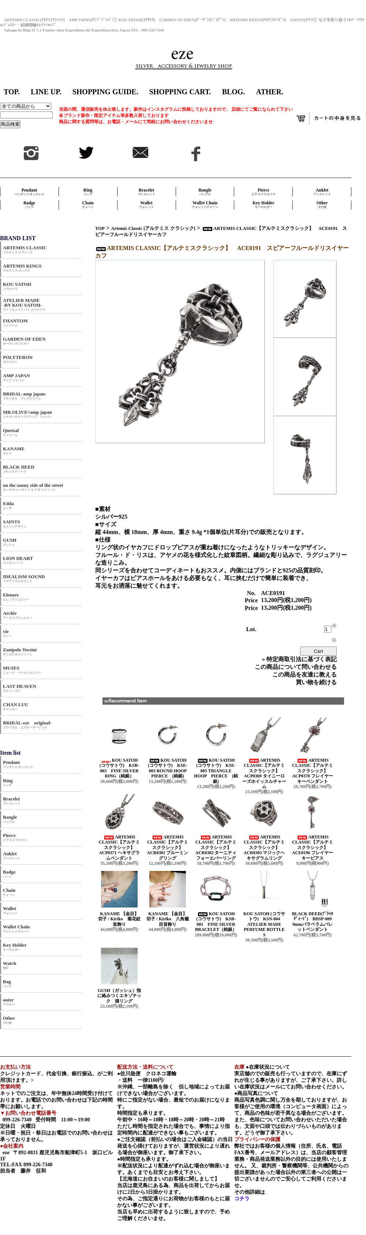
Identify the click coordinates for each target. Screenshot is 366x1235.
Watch (9, 965)
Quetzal (11, 432)
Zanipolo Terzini (20, 651)
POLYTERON (18, 359)
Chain (88, 204)
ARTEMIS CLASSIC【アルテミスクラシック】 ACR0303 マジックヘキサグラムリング (264, 847)
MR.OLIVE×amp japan (27, 413)
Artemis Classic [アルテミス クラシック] (153, 228)
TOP (100, 228)
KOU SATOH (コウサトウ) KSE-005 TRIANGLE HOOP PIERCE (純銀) (216, 771)
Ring (88, 191)
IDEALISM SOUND (24, 578)
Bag (7, 983)
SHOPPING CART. (180, 92)
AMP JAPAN (19, 377)
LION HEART (18, 560)
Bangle (204, 191)
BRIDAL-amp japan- (24, 395)
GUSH (9, 541)
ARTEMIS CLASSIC (25, 249)
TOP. (12, 92)
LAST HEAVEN (19, 688)
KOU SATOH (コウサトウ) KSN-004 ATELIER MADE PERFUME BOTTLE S (264, 924)
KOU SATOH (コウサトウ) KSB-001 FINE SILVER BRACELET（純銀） (216, 921)
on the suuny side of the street (33, 487)
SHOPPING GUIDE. (105, 92)
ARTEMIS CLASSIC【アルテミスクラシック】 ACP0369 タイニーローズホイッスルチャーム (264, 773)
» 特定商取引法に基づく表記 (299, 659)
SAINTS (14, 523)
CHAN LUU (15, 706)
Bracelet (146, 191)
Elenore (16, 596)
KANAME (14, 450)
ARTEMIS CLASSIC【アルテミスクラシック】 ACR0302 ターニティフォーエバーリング (216, 847)
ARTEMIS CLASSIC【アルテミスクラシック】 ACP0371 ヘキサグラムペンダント (119, 847)
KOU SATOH (17, 286)
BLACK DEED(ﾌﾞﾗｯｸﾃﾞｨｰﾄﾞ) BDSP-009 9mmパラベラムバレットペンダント (314, 921)
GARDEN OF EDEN (24, 340)
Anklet (322, 191)
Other (322, 204)
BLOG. (233, 92)
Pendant (29, 191)
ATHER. (269, 92)
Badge (29, 204)
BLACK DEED (18, 468)
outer (9, 1001)
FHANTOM (15, 322)
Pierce (263, 191)
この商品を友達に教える (304, 674)
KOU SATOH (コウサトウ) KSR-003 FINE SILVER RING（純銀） (119, 768)
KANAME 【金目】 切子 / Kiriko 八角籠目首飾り (169, 919)
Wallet (146, 204)
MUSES (22, 669)
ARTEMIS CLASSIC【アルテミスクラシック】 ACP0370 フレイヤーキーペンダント (312, 771)
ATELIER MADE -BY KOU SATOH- (24, 304)
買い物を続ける (316, 682)
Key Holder (263, 204)
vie (7, 633)
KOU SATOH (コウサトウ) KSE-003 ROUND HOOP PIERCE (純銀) (169, 768)
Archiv (17, 615)
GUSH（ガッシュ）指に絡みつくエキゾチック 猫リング (119, 996)
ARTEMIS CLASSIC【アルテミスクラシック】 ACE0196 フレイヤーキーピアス (312, 847)
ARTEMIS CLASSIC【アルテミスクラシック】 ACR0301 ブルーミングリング (167, 847)
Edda (8, 505)
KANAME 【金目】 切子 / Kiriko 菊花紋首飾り (121, 919)
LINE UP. (46, 92)
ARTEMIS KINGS (22, 267)
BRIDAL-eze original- (27, 724)
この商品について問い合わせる (296, 667)
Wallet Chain (205, 204)
